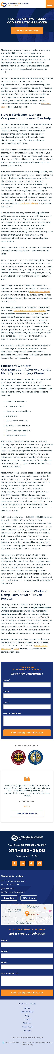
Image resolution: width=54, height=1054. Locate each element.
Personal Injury (27, 1012)
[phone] (27, 695)
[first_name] (27, 684)
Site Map (27, 1019)
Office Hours (29, 898)
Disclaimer (27, 1023)
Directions (9, 898)
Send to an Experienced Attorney (27, 733)
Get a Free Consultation (27, 30)
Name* (6, 680)
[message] (27, 720)
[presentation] (50, 4)
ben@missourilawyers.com (13, 892)
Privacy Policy (27, 1027)
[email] (27, 706)
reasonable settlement (39, 291)
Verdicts (27, 1008)
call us (16, 648)
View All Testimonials (27, 813)
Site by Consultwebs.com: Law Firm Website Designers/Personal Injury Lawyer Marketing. (27, 1043)
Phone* (6, 691)
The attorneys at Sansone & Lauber (30, 310)
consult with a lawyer (28, 203)
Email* (6, 702)
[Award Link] (18, 757)
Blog (27, 1015)
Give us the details (12, 713)
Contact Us (27, 1030)
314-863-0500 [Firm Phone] (27, 850)
